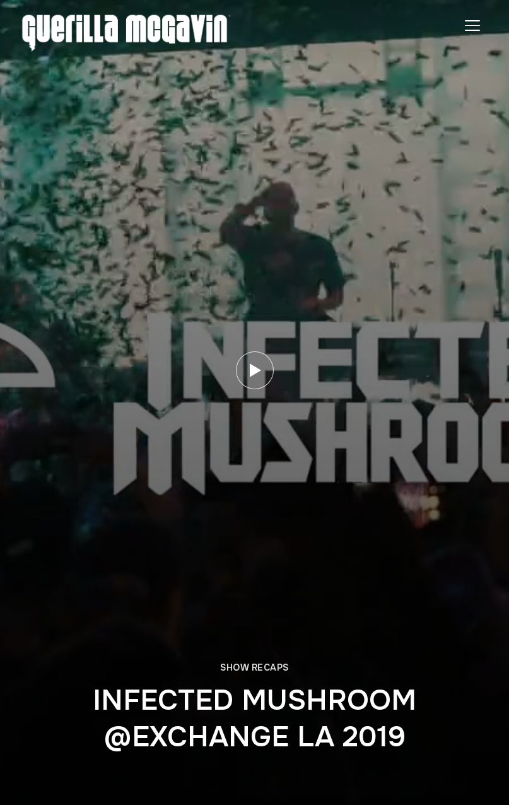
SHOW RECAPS (254, 667)
